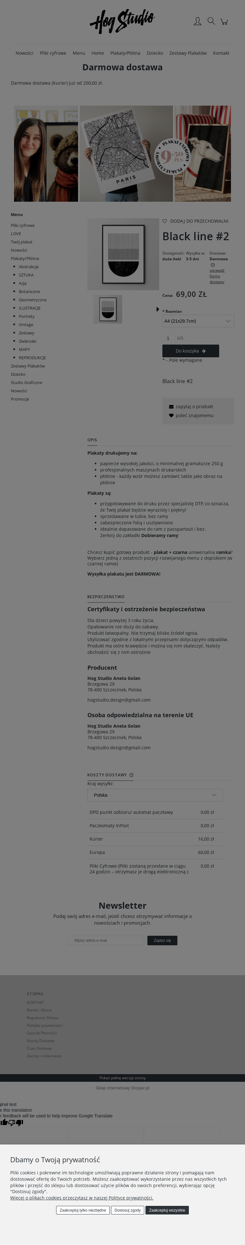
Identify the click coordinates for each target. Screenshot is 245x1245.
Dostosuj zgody (128, 1210)
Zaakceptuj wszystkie (167, 1210)
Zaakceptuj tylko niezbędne (83, 1210)
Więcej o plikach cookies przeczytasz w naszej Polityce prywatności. (81, 1198)
